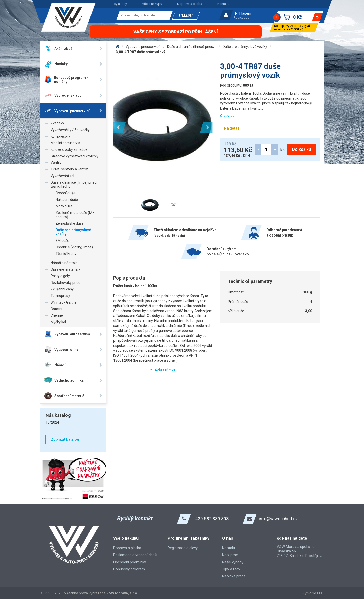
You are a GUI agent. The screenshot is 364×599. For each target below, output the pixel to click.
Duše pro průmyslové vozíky (73, 232)
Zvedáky (57, 123)
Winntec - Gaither (64, 302)
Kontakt (223, 4)
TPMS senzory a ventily (69, 169)
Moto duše (64, 206)
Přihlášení (243, 13)
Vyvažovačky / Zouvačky (70, 130)
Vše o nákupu (152, 4)
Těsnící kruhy (66, 254)
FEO (320, 593)
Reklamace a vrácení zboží (135, 555)
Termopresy (60, 296)
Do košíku (301, 149)
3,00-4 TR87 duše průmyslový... (142, 52)
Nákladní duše (67, 200)
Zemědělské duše (70, 223)
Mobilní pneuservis (65, 143)
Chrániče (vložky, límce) (74, 247)
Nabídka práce (234, 576)
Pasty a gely (60, 276)
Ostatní (56, 309)
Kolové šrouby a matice (69, 149)
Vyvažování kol (62, 176)
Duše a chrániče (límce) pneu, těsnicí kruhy (74, 184)
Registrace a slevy (183, 548)
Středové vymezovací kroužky (74, 156)
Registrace (241, 17)
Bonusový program (129, 569)
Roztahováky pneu (65, 283)
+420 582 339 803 (211, 518)
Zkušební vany (62, 289)
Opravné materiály (65, 269)
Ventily (56, 163)
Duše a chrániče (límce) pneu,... (191, 47)
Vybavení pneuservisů (143, 47)
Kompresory (60, 136)
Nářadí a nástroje (64, 263)
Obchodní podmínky (129, 562)
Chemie (57, 315)
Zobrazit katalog (65, 439)
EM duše (62, 241)
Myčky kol (58, 322)
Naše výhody (232, 562)
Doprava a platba (189, 4)
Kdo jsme (230, 555)
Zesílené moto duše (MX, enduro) (75, 215)
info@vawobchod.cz (278, 518)
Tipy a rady (119, 4)
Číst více (227, 116)
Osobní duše (65, 193)
